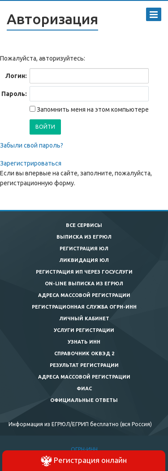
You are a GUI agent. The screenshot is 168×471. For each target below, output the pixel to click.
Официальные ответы (84, 400)
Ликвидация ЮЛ (84, 260)
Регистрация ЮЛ (84, 248)
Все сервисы (84, 225)
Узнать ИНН (84, 342)
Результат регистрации (84, 365)
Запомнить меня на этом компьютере (92, 109)
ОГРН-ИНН (84, 449)
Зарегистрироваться (30, 163)
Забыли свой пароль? (31, 145)
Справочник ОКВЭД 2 (84, 353)
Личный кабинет (84, 318)
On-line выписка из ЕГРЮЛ (84, 283)
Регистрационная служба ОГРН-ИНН (84, 307)
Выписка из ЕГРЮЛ (84, 237)
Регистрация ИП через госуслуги (84, 272)
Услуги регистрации (84, 330)
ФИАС (84, 388)
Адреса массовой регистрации (84, 295)
